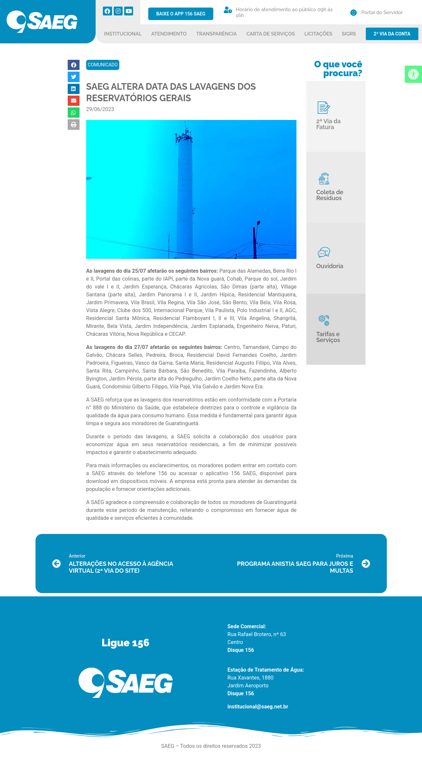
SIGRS (349, 34)
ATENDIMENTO (169, 34)
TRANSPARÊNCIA (216, 34)
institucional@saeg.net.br (257, 706)
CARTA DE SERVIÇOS (270, 34)
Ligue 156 (126, 643)
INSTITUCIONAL (123, 34)
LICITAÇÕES (318, 34)
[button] (74, 65)
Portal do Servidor (382, 12)
